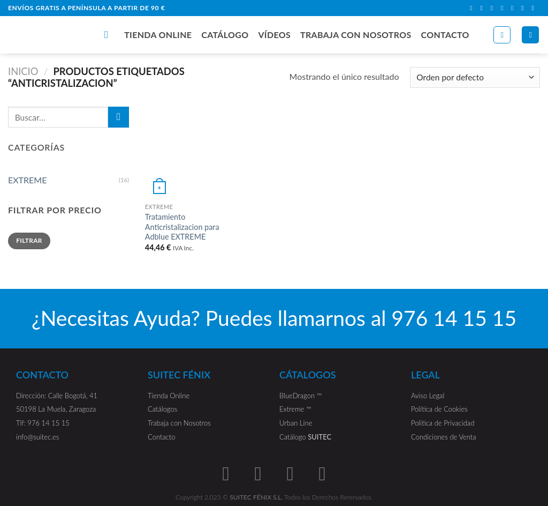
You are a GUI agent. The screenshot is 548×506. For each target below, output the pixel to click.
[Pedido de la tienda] (475, 77)
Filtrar (29, 240)
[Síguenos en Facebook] (473, 8)
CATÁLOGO (224, 34)
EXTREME (27, 180)
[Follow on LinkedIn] (524, 8)
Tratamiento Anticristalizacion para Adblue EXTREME (182, 226)
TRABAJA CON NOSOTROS (356, 34)
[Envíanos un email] (504, 8)
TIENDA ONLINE (158, 34)
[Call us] (514, 8)
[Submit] (118, 117)
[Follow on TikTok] (494, 8)
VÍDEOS (274, 34)
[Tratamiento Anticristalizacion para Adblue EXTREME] (190, 152)
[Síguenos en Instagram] (483, 8)
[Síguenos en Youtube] (534, 8)
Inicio (23, 71)
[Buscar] (109, 34)
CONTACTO (445, 34)
